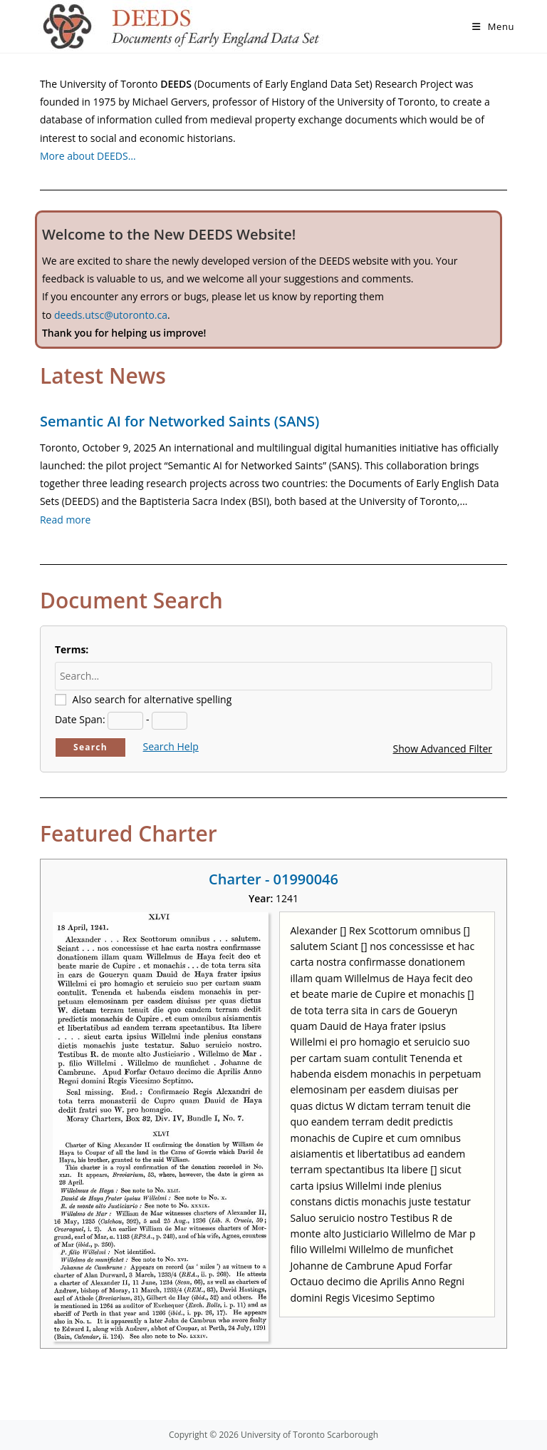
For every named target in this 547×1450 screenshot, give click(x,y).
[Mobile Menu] (493, 26)
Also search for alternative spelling (152, 699)
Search (90, 747)
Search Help (171, 746)
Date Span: (80, 719)
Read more (65, 519)
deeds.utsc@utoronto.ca (110, 315)
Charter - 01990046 (273, 879)
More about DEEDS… (88, 156)
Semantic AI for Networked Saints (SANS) (179, 421)
